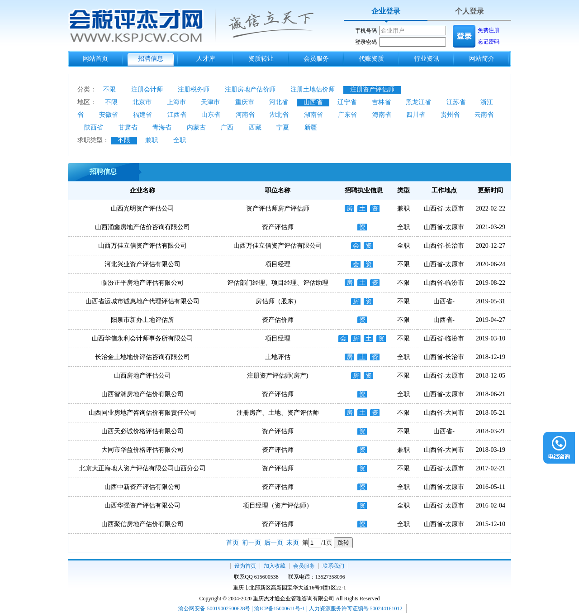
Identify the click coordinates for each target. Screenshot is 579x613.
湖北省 (279, 114)
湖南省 (313, 114)
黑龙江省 (418, 102)
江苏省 (455, 102)
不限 (109, 89)
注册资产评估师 (372, 89)
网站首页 (95, 58)
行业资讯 (426, 58)
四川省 (415, 114)
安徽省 (108, 114)
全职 (179, 140)
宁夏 (282, 127)
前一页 (251, 542)
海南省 (381, 114)
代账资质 (371, 58)
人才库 (205, 58)
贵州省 (450, 114)
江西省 (176, 114)
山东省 (210, 114)
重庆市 (244, 102)
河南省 (245, 114)
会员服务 (316, 58)
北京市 (142, 102)
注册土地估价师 (312, 89)
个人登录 (469, 11)
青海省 (161, 127)
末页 (292, 542)
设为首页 (245, 566)
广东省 (347, 114)
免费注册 (488, 30)
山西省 (313, 102)
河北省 (278, 102)
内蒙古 (196, 127)
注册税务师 (193, 89)
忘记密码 (488, 41)
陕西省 (93, 127)
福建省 (142, 114)
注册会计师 (147, 89)
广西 (227, 127)
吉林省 (381, 102)
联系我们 (333, 566)
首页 (232, 542)
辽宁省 (346, 102)
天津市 (210, 102)
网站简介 (481, 58)
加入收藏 (274, 566)
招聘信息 (150, 58)
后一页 (273, 542)
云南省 (484, 114)
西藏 (255, 127)
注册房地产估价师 (250, 89)
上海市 (176, 102)
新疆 (310, 127)
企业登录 (385, 11)
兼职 (151, 140)
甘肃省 (128, 127)
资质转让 (261, 58)
